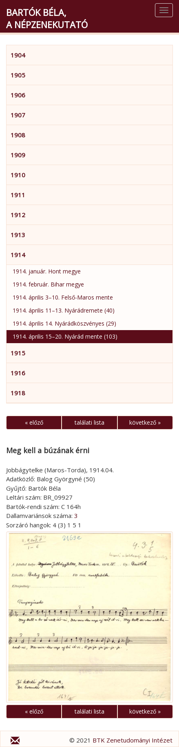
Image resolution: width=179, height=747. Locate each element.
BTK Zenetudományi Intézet (132, 740)
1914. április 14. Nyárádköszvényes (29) (64, 323)
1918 (18, 393)
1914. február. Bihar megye (48, 284)
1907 (18, 115)
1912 (18, 215)
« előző (34, 422)
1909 (18, 155)
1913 (18, 235)
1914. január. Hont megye (47, 271)
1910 (18, 175)
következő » (145, 422)
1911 (18, 195)
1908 (18, 135)
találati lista (89, 422)
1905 (18, 75)
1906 (18, 95)
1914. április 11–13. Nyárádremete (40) (64, 310)
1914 (18, 255)
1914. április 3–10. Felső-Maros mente (63, 297)
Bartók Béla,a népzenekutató (47, 18)
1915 (18, 353)
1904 (18, 55)
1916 (18, 373)
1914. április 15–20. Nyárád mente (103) (65, 336)
